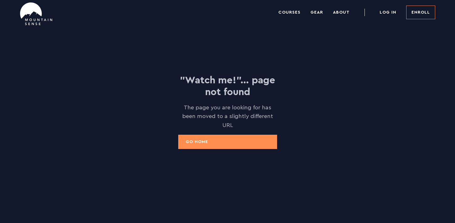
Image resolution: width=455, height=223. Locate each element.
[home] (36, 13)
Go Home (197, 142)
